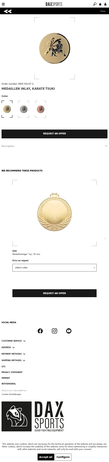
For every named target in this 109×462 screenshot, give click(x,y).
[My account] (105, 3)
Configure (63, 457)
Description (8, 146)
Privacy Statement (12, 372)
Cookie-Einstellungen (11, 394)
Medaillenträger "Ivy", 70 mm (26, 254)
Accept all (45, 457)
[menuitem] (18, 2)
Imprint (6, 378)
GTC (4, 366)
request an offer (54, 133)
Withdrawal (9, 383)
